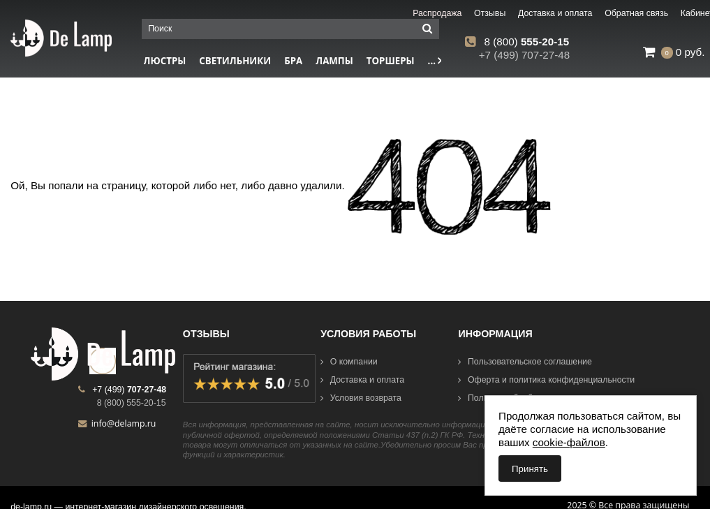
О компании (349, 362)
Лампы (334, 60)
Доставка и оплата (362, 380)
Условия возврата (360, 398)
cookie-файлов (569, 442)
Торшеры (391, 60)
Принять (530, 469)
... (435, 60)
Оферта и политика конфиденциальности (546, 380)
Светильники (235, 60)
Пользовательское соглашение (524, 362)
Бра (293, 60)
